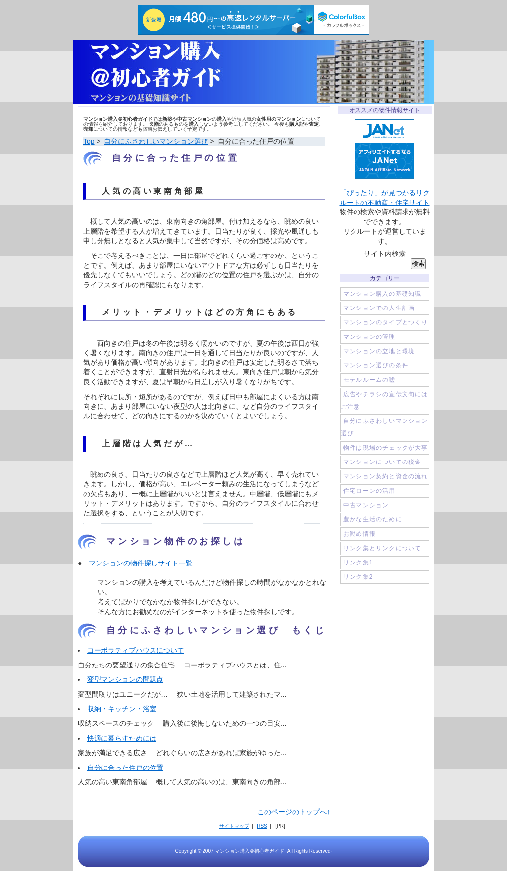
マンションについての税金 (382, 462)
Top (89, 141)
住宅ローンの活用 (369, 490)
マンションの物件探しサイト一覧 (141, 563)
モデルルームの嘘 (369, 379)
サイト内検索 (385, 253)
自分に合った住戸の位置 (125, 767)
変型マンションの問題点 (125, 679)
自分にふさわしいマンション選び (156, 141)
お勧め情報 (359, 533)
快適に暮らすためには (121, 738)
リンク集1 (358, 562)
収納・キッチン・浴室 (121, 709)
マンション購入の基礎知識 (382, 293)
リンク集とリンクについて (382, 548)
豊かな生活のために (372, 519)
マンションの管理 (369, 336)
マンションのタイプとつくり (385, 322)
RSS (262, 826)
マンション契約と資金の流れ (385, 476)
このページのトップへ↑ (293, 812)
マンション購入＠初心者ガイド (253, 72)
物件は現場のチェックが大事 (385, 447)
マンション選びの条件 (375, 365)
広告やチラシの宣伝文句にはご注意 (384, 400)
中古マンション (366, 505)
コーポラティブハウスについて (135, 650)
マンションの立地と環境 (379, 351)
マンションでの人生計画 (379, 308)
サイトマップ (234, 826)
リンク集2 (358, 576)
